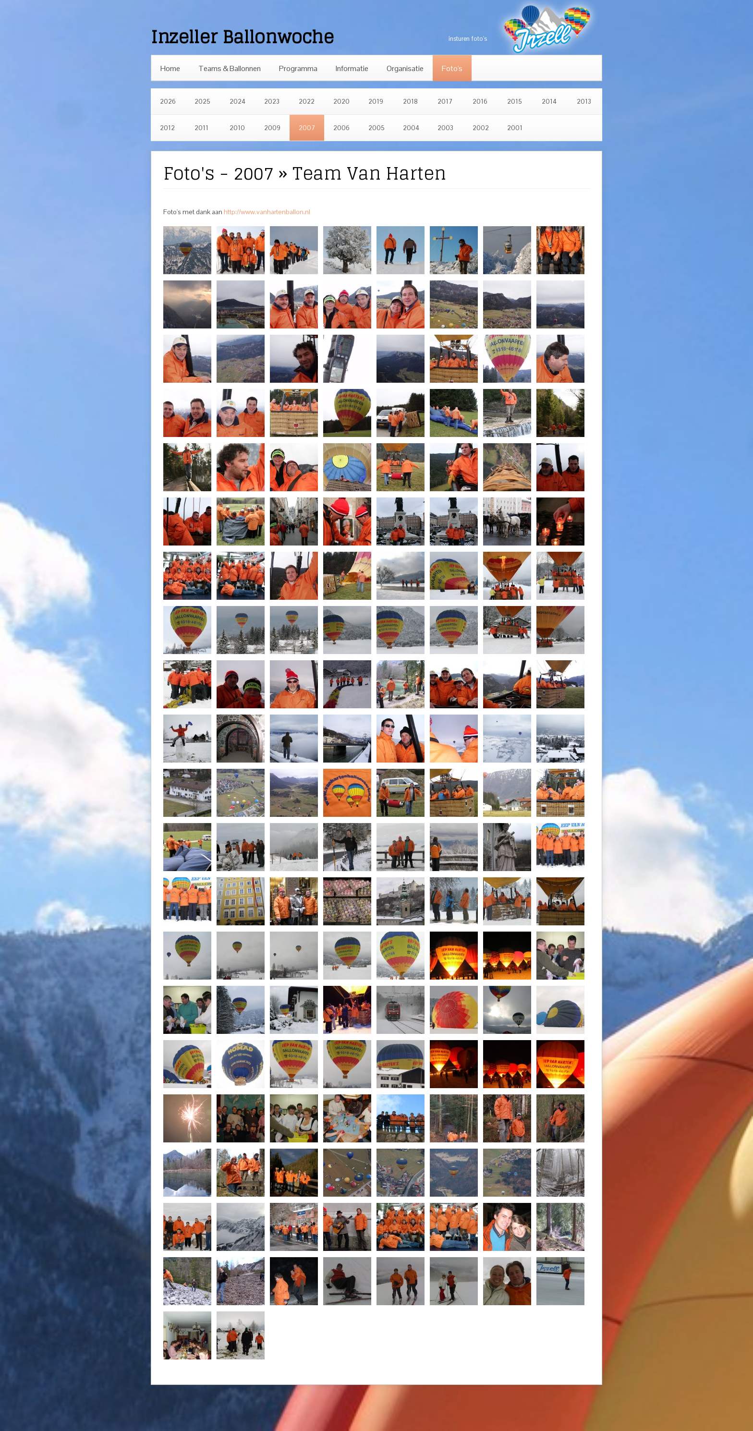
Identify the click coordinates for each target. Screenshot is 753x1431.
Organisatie (405, 68)
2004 (411, 128)
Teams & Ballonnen (229, 68)
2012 (167, 128)
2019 (375, 101)
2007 (307, 128)
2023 (271, 101)
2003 (445, 128)
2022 (307, 101)
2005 (376, 128)
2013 (584, 101)
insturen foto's (468, 39)
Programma (298, 68)
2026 (168, 101)
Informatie (352, 68)
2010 (237, 128)
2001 (514, 128)
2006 (341, 128)
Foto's (452, 68)
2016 (480, 101)
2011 (201, 128)
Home (170, 68)
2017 (444, 101)
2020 (341, 101)
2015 (514, 101)
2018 (410, 101)
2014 (549, 101)
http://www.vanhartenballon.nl (267, 211)
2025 (202, 101)
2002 (481, 128)
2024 (237, 101)
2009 (272, 128)
